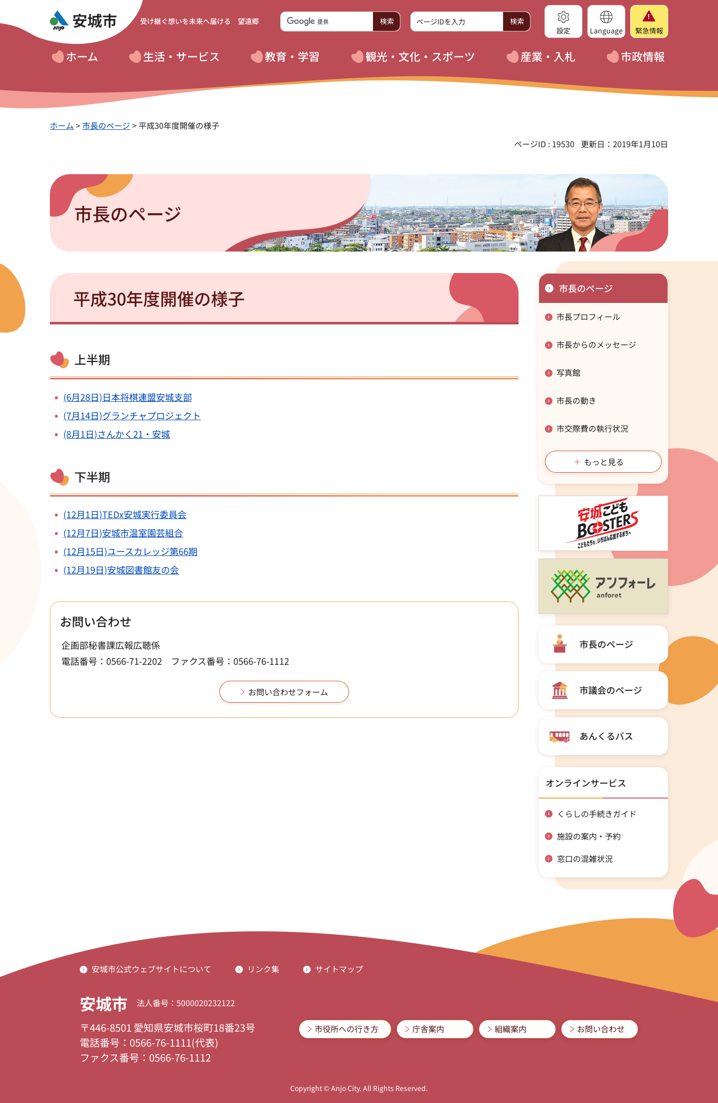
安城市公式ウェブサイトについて (151, 969)
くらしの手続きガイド (597, 814)
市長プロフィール (588, 316)
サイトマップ (339, 969)
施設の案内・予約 (589, 836)
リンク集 (263, 969)
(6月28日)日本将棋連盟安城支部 (127, 396)
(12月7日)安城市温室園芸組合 (123, 532)
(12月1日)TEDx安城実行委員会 (124, 514)
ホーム (62, 125)
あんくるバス (606, 735)
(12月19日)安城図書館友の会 (121, 569)
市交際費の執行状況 (592, 428)
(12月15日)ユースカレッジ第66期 (130, 551)
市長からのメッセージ (596, 344)
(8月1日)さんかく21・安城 (116, 433)
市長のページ (106, 125)
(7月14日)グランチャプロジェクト (132, 415)
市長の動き (576, 400)
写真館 (568, 372)
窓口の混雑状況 (585, 858)
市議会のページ (610, 689)
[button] (563, 21)
